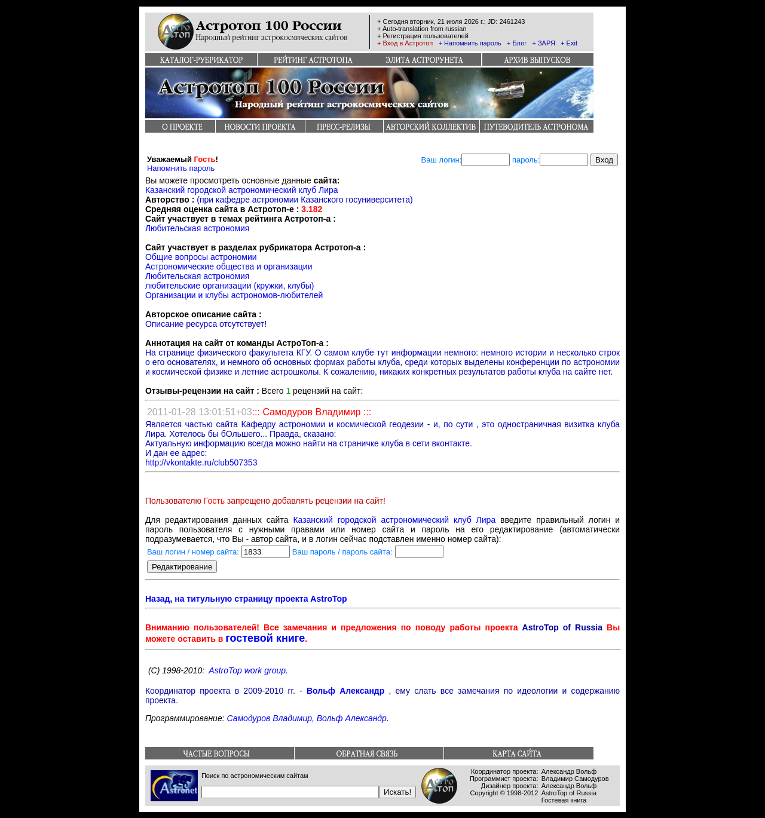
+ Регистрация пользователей (423, 35)
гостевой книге (265, 638)
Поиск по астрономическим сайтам (254, 775)
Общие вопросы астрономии (201, 257)
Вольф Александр (345, 691)
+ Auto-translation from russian (422, 28)
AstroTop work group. (248, 670)
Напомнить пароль (181, 168)
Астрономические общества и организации (229, 266)
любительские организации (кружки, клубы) (229, 285)
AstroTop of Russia (568, 792)
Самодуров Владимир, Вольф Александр (306, 718)
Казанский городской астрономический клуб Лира (241, 190)
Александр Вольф (569, 771)
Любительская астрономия (197, 228)
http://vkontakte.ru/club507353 (201, 462)
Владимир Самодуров (575, 778)
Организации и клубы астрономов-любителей (234, 295)
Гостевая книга (564, 800)
